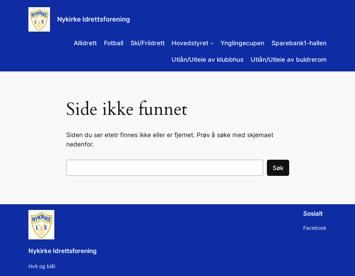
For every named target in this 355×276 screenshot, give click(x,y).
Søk (278, 168)
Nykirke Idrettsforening (93, 19)
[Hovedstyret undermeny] (212, 43)
